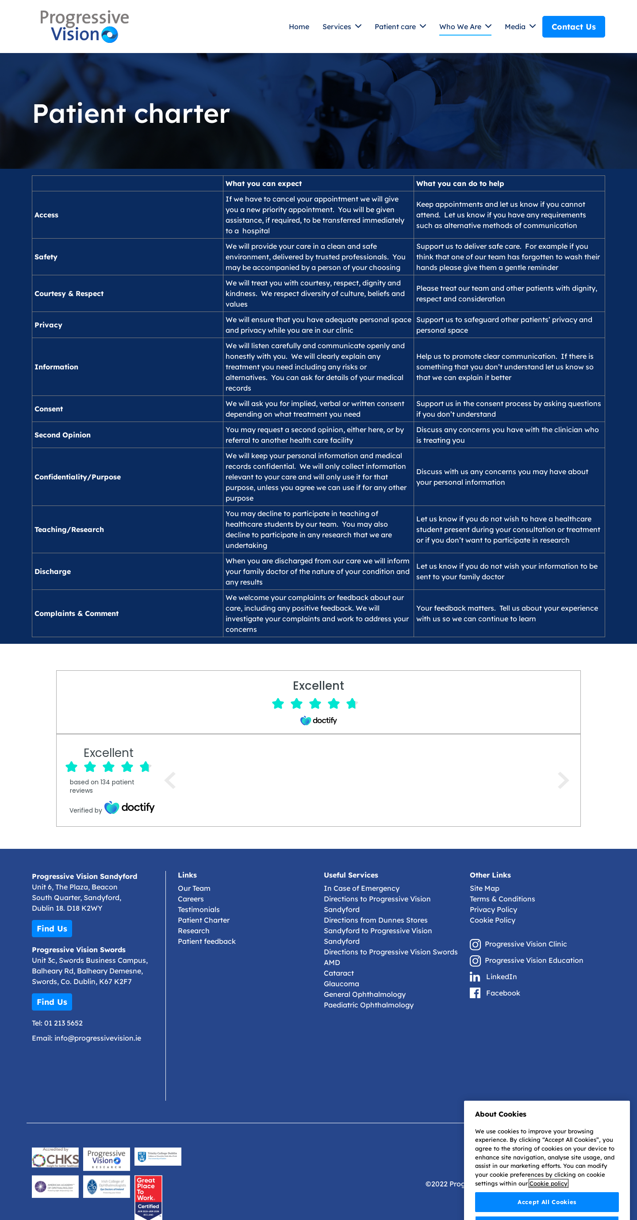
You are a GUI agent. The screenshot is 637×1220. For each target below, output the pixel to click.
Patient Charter (204, 920)
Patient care (396, 26)
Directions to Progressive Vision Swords (391, 951)
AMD (332, 962)
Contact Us (574, 27)
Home (299, 26)
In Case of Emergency (361, 888)
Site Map (484, 888)
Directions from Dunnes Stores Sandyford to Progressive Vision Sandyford (378, 931)
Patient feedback (207, 941)
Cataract (339, 973)
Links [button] (187, 875)
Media (516, 26)
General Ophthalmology (365, 994)
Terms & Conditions (502, 898)
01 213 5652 (63, 1023)
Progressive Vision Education (534, 960)
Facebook (503, 992)
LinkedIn (501, 976)
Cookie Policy (492, 920)
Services (337, 26)
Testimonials (199, 909)
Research (194, 930)
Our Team (194, 888)
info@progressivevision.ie (97, 1038)
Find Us (52, 929)
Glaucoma (341, 983)
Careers (191, 898)
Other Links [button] (490, 875)
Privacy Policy (493, 909)
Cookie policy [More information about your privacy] (549, 1208)
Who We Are (461, 26)
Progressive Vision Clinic (526, 943)
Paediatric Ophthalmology (369, 1004)
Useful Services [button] (351, 875)
